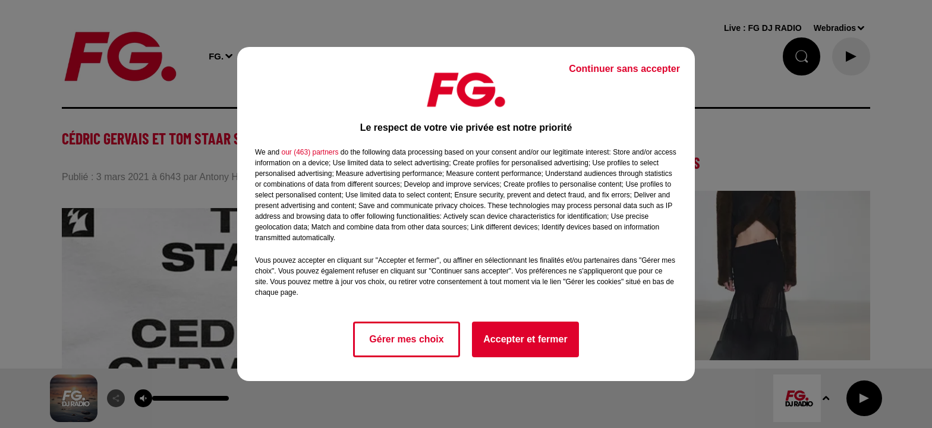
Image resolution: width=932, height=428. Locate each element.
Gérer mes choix (406, 339)
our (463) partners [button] (309, 152)
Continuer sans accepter (624, 69)
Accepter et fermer (525, 339)
